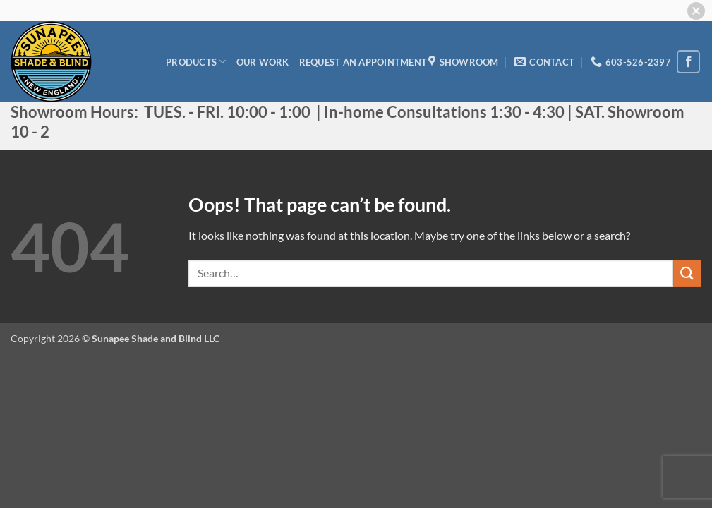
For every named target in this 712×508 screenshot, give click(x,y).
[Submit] (687, 273)
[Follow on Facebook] (688, 61)
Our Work (262, 62)
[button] (696, 11)
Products (196, 61)
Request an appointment (363, 62)
